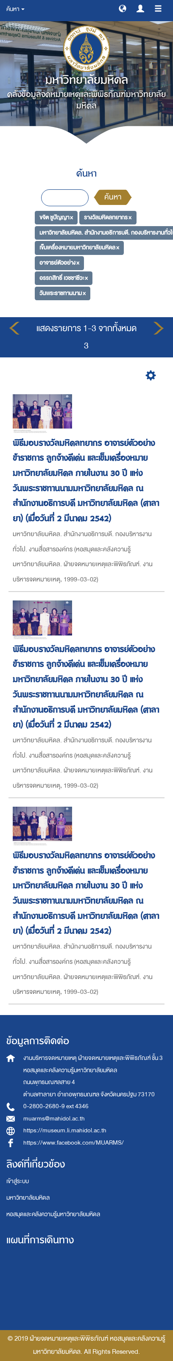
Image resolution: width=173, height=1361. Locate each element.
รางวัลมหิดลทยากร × (107, 217)
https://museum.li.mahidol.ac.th (64, 1130)
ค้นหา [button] (15, 9)
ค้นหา (112, 197)
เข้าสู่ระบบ (17, 1181)
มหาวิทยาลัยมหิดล (28, 1197)
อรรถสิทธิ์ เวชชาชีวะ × (63, 278)
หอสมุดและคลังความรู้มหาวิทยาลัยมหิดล (53, 1214)
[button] (122, 8)
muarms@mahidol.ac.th (54, 1118)
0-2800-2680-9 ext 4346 (56, 1106)
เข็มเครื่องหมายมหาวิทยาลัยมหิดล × (79, 247)
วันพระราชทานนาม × (62, 293)
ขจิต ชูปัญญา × (56, 217)
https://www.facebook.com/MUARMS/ (73, 1142)
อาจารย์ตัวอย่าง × (59, 263)
